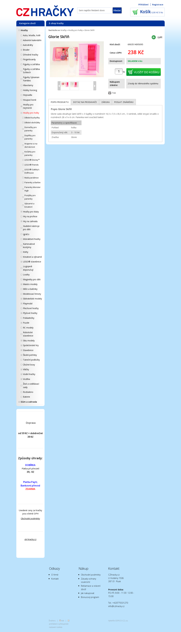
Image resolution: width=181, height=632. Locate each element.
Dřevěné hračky (30, 54)
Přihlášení (143, 4)
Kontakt (55, 578)
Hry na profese (30, 216)
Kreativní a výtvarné (32, 256)
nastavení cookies (55, 627)
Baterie (26, 396)
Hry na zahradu (30, 221)
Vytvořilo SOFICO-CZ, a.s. (118, 620)
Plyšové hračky (30, 313)
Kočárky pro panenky (29, 153)
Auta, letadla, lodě (31, 35)
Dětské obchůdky (32, 122)
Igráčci (26, 234)
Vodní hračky (29, 374)
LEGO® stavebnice (32, 261)
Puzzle (26, 322)
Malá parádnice (31, 177)
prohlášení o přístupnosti (58, 624)
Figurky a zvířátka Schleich (31, 71)
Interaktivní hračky (31, 239)
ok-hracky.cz (30, 539)
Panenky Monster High (32, 189)
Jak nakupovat (87, 593)
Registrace (157, 4)
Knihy (25, 252)
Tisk (114, 92)
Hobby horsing (30, 90)
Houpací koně (29, 99)
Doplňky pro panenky (29, 137)
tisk (62, 620)
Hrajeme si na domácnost (30, 145)
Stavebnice (28, 350)
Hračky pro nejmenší (28, 106)
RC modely (28, 327)
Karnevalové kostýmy (29, 245)
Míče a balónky (30, 289)
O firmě (54, 574)
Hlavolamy (28, 85)
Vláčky (26, 369)
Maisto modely (30, 284)
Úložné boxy (29, 364)
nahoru (53, 620)
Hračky (24, 30)
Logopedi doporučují (28, 268)
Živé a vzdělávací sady (31, 385)
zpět (159, 37)
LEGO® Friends (31, 164)
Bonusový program (90, 597)
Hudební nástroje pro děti (31, 228)
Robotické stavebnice (28, 334)
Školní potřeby (30, 355)
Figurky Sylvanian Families (31, 79)
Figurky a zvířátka (31, 64)
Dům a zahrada (29, 401)
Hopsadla (27, 95)
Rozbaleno (28, 392)
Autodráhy (28, 45)
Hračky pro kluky (31, 211)
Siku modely (29, 340)
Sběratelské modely (32, 298)
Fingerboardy (29, 59)
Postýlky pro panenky (30, 197)
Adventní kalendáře (32, 40)
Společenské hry (31, 345)
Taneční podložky (31, 359)
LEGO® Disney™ (32, 159)
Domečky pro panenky (30, 129)
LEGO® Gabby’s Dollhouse (31, 171)
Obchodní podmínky (30, 518)
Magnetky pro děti (32, 279)
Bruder (26, 49)
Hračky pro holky (31, 112)
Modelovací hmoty (32, 293)
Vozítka (26, 379)
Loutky (26, 274)
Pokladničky (28, 318)
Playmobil (27, 303)
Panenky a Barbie (32, 182)
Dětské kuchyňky (32, 117)
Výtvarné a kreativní (29, 205)
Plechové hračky (31, 308)
